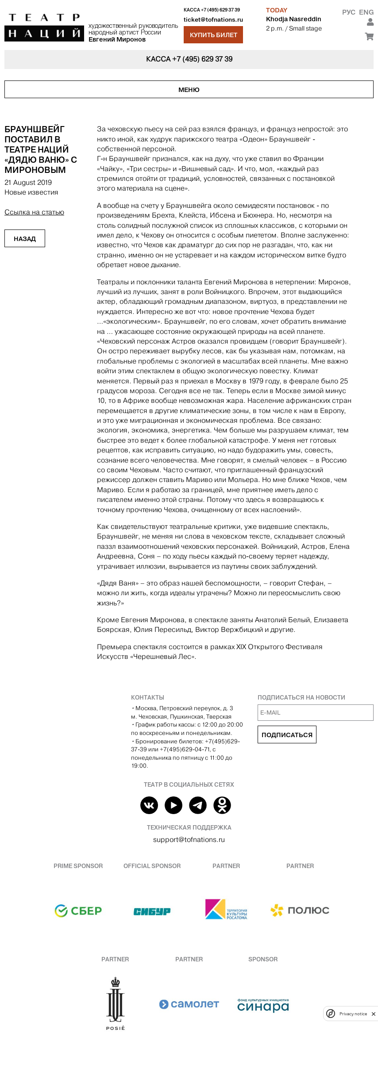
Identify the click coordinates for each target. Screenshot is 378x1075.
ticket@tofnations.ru (213, 19)
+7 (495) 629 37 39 (220, 10)
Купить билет (213, 35)
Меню (189, 90)
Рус (348, 12)
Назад (25, 239)
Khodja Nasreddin (293, 19)
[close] (373, 1013)
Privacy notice (353, 1013)
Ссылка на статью (34, 212)
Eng (366, 12)
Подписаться (287, 735)
